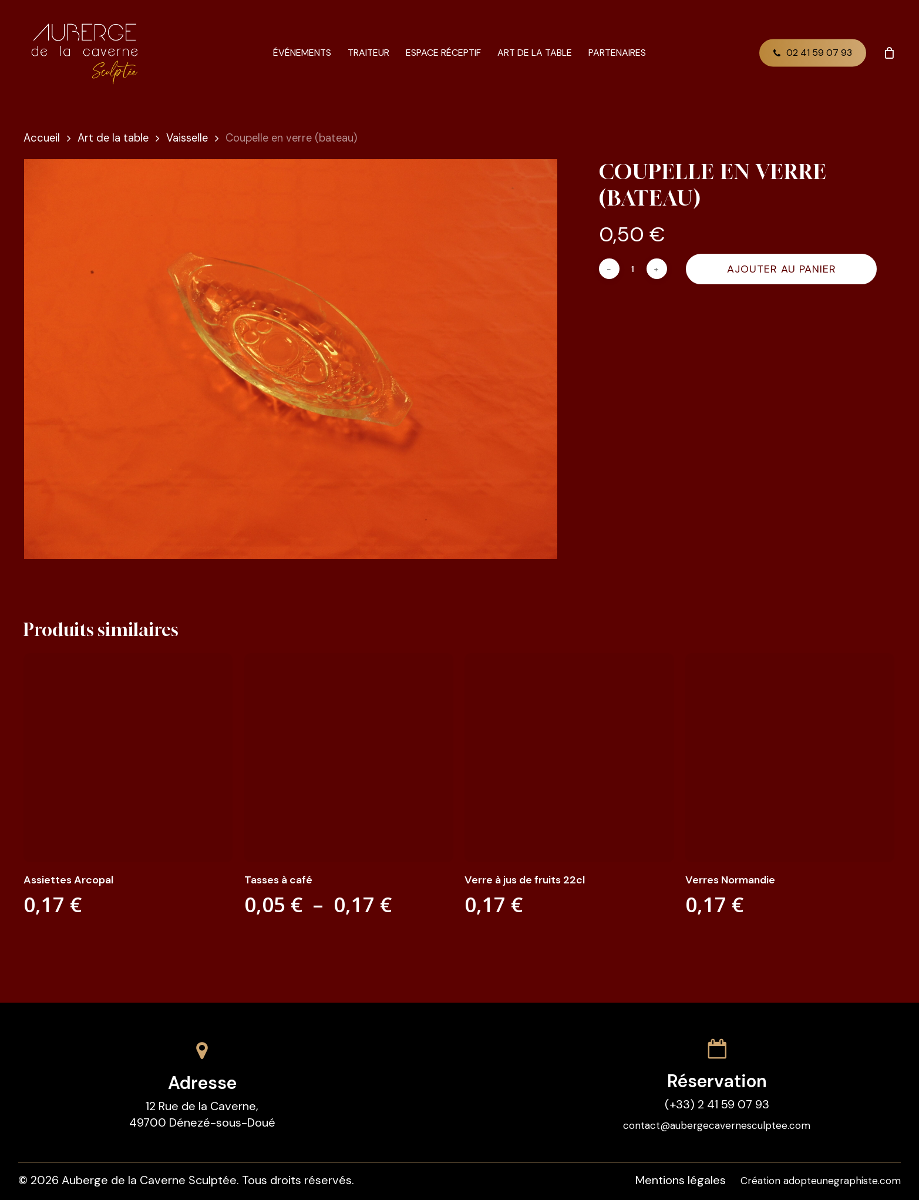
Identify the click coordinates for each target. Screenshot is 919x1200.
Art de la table (113, 138)
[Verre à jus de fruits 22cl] (569, 757)
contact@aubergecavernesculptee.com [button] (716, 1125)
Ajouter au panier (781, 269)
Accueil (41, 138)
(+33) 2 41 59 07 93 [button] (717, 1104)
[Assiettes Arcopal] (128, 757)
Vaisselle (187, 138)
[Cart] (889, 52)
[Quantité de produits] (633, 268)
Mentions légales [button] (680, 1180)
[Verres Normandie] (789, 757)
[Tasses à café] (348, 757)
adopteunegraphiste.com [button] (842, 1180)
